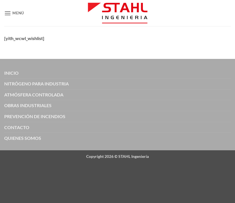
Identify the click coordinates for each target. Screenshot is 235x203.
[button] (14, 13)
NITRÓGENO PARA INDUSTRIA (36, 83)
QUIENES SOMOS (22, 138)
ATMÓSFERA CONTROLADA (33, 94)
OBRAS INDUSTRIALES (28, 105)
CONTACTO (16, 127)
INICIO (11, 73)
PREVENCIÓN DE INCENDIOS (34, 116)
